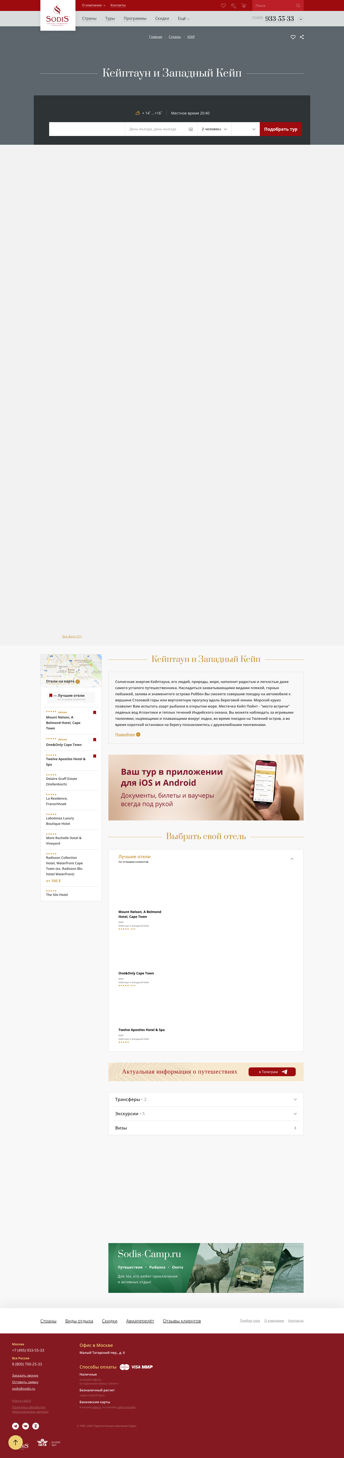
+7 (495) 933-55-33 (28, 1350)
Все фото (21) (72, 636)
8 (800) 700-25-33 (27, 1364)
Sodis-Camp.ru (149, 1254)
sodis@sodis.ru (23, 1389)
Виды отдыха (79, 1321)
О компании (92, 5)
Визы (121, 1128)
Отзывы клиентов (182, 1321)
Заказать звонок (25, 1375)
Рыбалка (157, 1267)
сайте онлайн (126, 1407)
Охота (177, 1267)
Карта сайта (21, 1401)
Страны (175, 37)
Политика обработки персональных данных (30, 1409)
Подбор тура (250, 1321)
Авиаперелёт (140, 1321)
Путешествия (130, 1267)
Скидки (109, 1321)
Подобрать (280, 129)
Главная (155, 37)
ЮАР (191, 37)
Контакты (296, 1321)
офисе (96, 1407)
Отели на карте (60, 681)
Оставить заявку (25, 1382)
